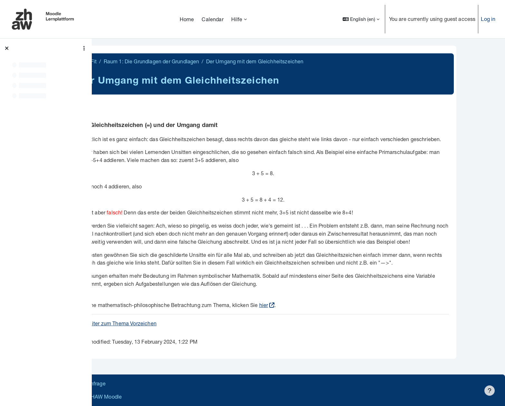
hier (301, 305)
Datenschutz (117, 383)
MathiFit (125, 61)
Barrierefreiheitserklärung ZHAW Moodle (149, 396)
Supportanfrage (158, 383)
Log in (488, 19)
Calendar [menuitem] (212, 19)
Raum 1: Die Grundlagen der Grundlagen (189, 61)
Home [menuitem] (187, 19)
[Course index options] (84, 48)
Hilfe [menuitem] (237, 19)
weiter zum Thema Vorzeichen (158, 323)
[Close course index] (7, 48)
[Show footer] (489, 390)
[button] (361, 19)
